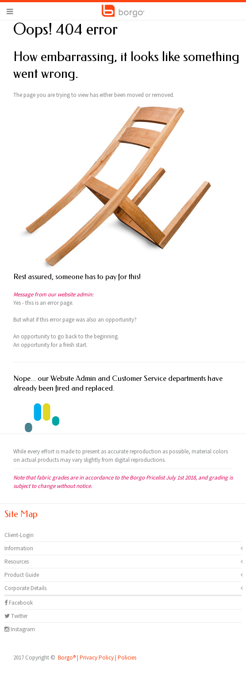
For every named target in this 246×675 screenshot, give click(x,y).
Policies (127, 657)
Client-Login (19, 535)
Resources (16, 561)
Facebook (18, 602)
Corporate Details (25, 588)
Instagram (19, 629)
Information (18, 548)
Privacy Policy (97, 657)
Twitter (15, 616)
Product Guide (21, 575)
